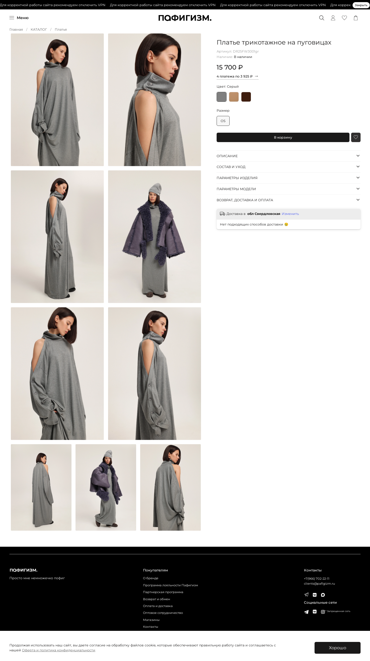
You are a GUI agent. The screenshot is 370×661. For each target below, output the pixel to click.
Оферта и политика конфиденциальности (58, 650)
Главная (16, 29)
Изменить (290, 214)
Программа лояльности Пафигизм (170, 585)
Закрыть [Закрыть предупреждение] (361, 5)
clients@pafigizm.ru (319, 583)
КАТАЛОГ (39, 29)
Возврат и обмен (156, 599)
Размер (223, 111)
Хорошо (337, 647)
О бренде (150, 578)
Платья (61, 29)
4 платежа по (238, 76)
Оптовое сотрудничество (163, 613)
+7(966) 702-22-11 (316, 578)
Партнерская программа (163, 592)
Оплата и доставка (158, 606)
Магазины (151, 620)
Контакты (150, 626)
